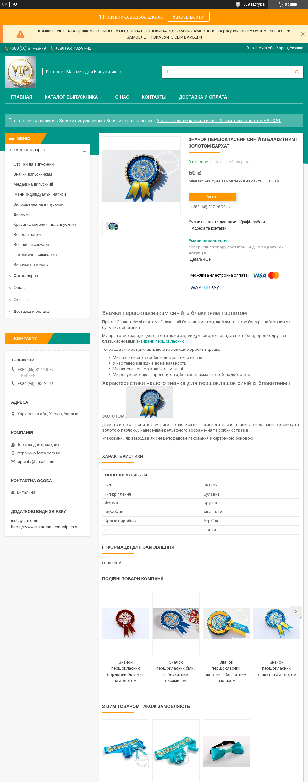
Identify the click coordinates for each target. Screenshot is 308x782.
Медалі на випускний (33, 184)
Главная (21, 97)
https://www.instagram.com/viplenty (44, 526)
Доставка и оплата (203, 97)
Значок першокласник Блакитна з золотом (276, 668)
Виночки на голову (31, 264)
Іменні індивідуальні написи (40, 194)
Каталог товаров (29, 150)
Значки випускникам (80, 120)
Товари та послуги (36, 120)
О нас (122, 97)
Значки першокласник (129, 120)
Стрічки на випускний (34, 164)
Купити (212, 196)
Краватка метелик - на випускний (45, 224)
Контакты (154, 97)
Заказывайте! (189, 17)
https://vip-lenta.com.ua (38, 453)
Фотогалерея (26, 275)
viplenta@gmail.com (35, 461)
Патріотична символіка (35, 254)
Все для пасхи (27, 234)
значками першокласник (160, 341)
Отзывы (21, 299)
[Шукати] (297, 72)
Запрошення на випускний (38, 204)
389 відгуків (254, 4)
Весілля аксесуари (31, 244)
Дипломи (22, 214)
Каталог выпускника (71, 97)
